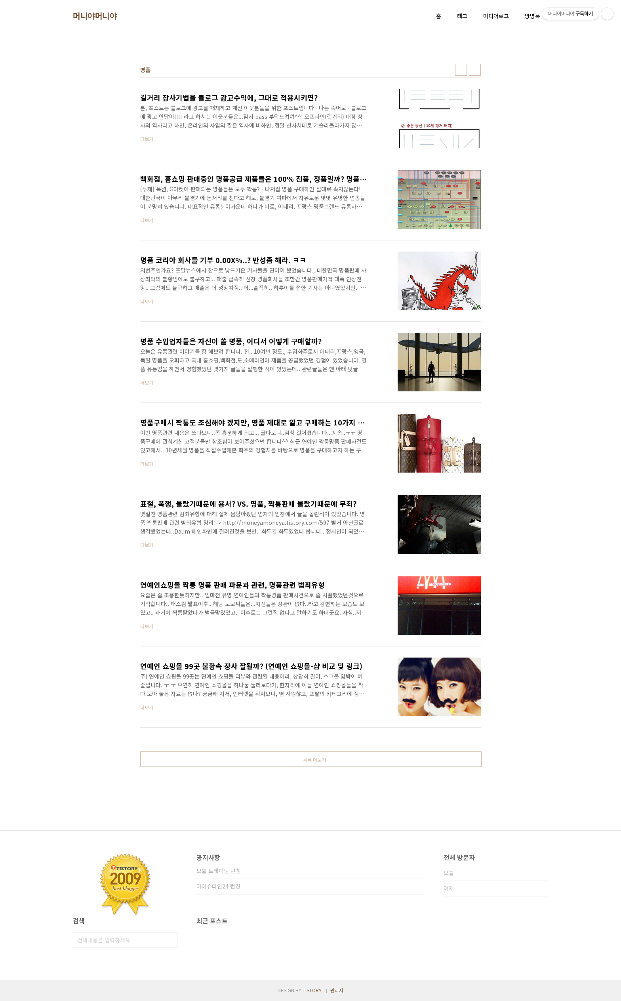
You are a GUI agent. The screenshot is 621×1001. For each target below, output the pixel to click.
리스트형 (475, 70)
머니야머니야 (95, 15)
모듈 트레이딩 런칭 (218, 871)
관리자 (336, 990)
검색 (169, 940)
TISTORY (312, 990)
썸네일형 (461, 70)
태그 (462, 16)
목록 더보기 (314, 759)
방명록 (532, 16)
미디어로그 (496, 16)
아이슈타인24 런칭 (218, 886)
